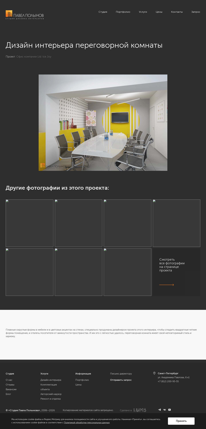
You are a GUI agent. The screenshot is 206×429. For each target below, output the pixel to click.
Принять (181, 421)
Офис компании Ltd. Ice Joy (33, 53)
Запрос (195, 11)
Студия (103, 11)
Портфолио (123, 11)
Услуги (143, 11)
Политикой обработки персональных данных (87, 422)
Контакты (177, 11)
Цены (159, 11)
